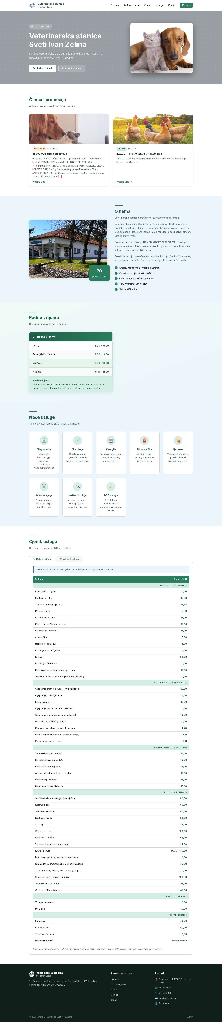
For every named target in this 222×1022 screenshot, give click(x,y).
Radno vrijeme (131, 5)
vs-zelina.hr (165, 987)
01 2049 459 (165, 993)
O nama (114, 5)
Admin (190, 1017)
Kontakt (186, 5)
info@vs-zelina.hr (168, 998)
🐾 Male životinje (42, 559)
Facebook (164, 1003)
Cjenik (171, 5)
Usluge (159, 5)
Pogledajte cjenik (42, 68)
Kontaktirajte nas (72, 68)
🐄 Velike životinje (69, 559)
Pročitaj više (40, 182)
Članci (147, 5)
